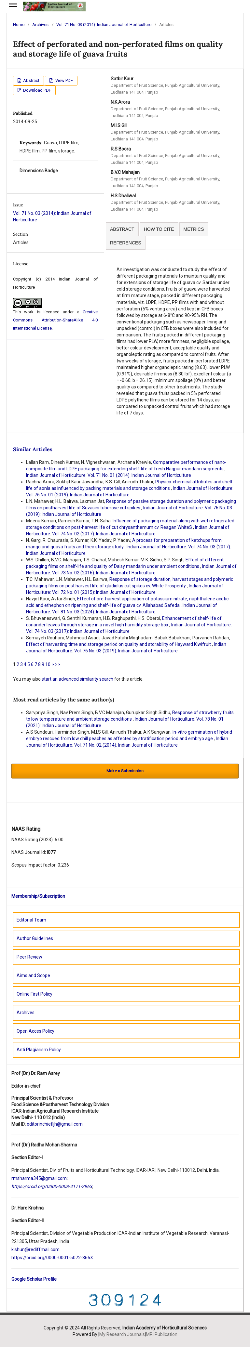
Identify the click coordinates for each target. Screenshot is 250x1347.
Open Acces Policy (35, 1031)
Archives (40, 24)
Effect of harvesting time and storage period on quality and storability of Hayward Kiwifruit (119, 644)
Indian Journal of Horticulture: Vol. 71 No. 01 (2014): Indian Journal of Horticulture (108, 475)
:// (24, 1257)
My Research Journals (122, 1334)
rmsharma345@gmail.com (39, 1178)
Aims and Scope (33, 975)
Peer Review (29, 957)
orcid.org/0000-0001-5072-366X (59, 1257)
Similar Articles (32, 449)
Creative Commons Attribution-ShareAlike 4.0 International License (55, 320)
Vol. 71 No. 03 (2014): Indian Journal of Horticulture (103, 24)
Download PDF (36, 90)
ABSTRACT (122, 229)
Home (18, 24)
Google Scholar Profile (34, 1279)
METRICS (194, 229)
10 (47, 664)
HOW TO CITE (159, 229)
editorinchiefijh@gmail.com (55, 1124)
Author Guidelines (35, 938)
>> (57, 664)
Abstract (30, 80)
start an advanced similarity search (77, 679)
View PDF (63, 80)
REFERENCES (125, 242)
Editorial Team (31, 919)
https (16, 1257)
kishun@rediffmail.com (35, 1249)
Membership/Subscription (38, 896)
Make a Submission (125, 770)
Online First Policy (34, 994)
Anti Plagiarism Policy (39, 1049)
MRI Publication (161, 1334)
